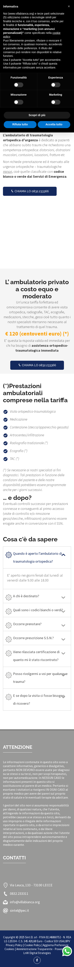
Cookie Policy (32, 945)
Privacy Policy (14, 945)
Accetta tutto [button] (53, 124)
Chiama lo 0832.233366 (30, 191)
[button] (69, 6)
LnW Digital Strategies (37, 953)
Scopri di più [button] (37, 115)
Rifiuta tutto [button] (20, 124)
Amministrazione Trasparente (34, 949)
